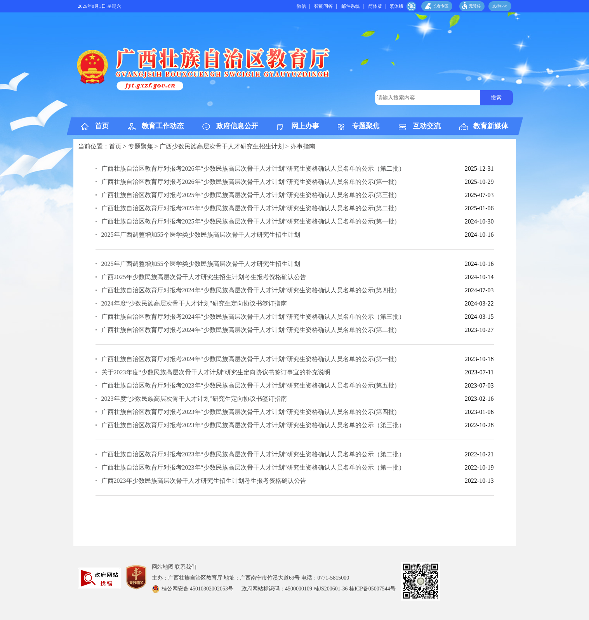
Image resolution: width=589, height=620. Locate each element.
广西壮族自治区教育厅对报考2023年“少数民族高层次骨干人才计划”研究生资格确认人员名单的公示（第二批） (253, 454)
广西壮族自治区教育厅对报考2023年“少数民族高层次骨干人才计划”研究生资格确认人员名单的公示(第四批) (249, 412)
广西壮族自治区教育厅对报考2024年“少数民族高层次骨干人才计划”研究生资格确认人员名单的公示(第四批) (249, 290)
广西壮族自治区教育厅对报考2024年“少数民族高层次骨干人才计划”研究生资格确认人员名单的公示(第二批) (249, 330)
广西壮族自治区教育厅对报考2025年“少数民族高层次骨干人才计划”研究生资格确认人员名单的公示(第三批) (249, 195)
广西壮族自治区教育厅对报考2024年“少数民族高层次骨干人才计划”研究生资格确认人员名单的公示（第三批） (253, 316)
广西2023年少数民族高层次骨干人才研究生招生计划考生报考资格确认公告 (203, 480)
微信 (301, 6)
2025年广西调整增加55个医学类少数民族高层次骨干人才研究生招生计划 (200, 234)
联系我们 (185, 567)
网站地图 (163, 567)
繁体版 (396, 6)
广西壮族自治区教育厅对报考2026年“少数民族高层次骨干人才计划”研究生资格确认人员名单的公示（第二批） (253, 168)
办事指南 (302, 146)
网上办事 (305, 126)
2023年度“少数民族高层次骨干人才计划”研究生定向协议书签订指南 (194, 398)
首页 (102, 126)
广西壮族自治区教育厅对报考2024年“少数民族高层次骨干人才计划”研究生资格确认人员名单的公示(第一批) (249, 359)
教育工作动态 (163, 126)
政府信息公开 (237, 126)
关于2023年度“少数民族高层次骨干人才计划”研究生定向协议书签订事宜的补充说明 (215, 372)
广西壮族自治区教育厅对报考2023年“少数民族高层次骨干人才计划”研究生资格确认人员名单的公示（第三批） (253, 425)
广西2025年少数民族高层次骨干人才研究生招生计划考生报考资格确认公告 (203, 277)
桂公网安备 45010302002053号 (198, 589)
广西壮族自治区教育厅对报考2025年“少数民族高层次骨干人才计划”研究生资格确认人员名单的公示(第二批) (249, 208)
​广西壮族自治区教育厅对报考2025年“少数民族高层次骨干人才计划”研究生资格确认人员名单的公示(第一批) (249, 221)
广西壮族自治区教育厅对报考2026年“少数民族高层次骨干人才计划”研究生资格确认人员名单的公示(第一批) (249, 181)
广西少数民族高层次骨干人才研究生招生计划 (222, 146)
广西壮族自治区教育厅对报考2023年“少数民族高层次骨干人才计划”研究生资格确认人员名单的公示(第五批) (249, 385)
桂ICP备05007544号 (375, 589)
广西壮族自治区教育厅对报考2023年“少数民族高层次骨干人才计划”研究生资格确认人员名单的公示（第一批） (253, 467)
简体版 (375, 6)
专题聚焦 (366, 126)
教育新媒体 (490, 126)
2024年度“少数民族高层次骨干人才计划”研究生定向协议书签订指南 (194, 303)
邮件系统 (350, 6)
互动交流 (427, 126)
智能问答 (323, 6)
